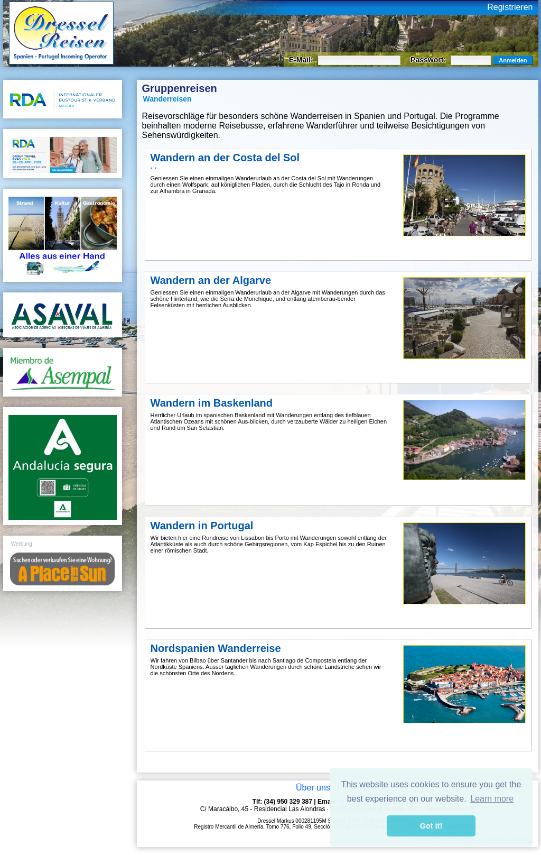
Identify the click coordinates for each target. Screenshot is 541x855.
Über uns (313, 787)
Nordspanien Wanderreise (216, 648)
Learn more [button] (492, 798)
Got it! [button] (431, 826)
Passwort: (429, 60)
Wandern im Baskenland (212, 403)
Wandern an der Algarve (211, 280)
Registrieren (510, 7)
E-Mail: (302, 60)
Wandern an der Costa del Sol (225, 157)
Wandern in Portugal (202, 525)
